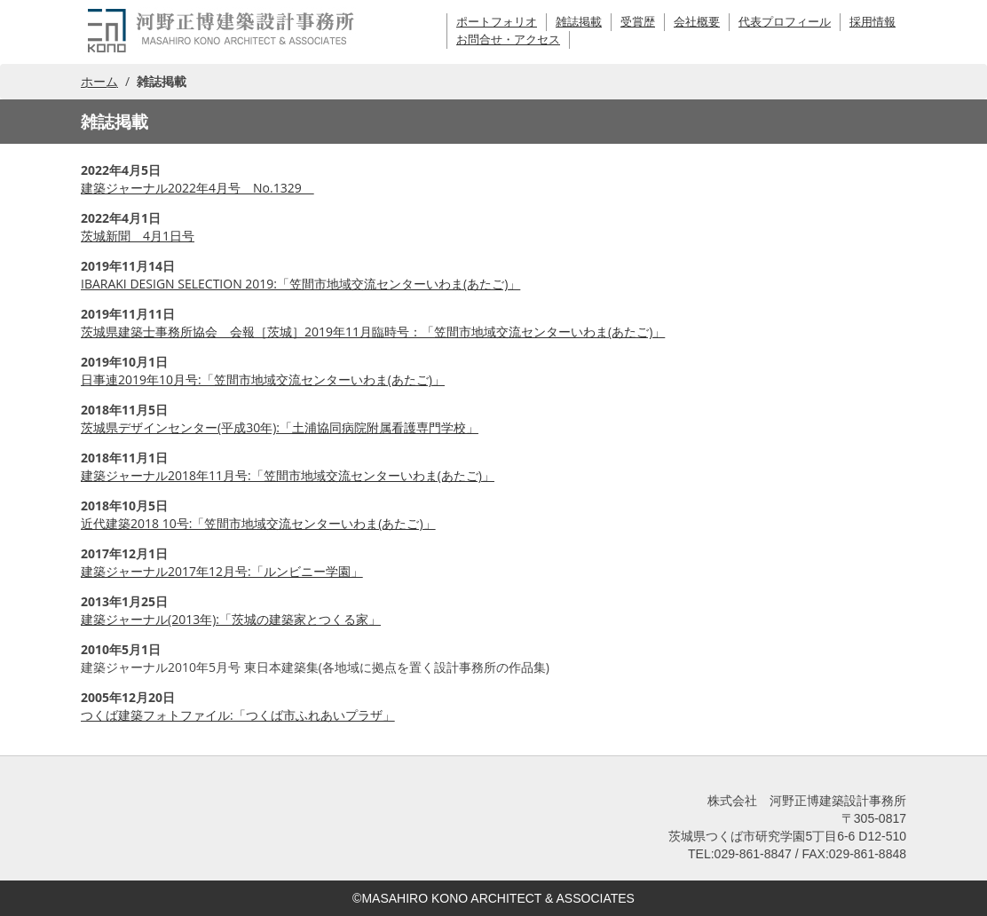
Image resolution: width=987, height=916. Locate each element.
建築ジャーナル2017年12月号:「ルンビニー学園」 (222, 571)
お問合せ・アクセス (508, 39)
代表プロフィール (784, 21)
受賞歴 (637, 21)
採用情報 (872, 21)
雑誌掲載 (579, 21)
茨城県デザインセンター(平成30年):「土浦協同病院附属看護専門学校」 (279, 427)
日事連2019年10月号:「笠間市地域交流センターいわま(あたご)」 (263, 379)
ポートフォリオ (496, 21)
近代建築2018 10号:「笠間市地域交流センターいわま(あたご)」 (258, 523)
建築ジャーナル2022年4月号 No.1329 (197, 187)
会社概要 (697, 21)
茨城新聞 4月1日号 (137, 235)
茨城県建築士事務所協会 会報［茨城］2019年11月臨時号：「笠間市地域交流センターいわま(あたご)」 (373, 331)
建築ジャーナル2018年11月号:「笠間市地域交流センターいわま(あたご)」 (287, 475)
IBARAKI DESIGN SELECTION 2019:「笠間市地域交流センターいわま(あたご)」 (300, 283)
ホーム (99, 81)
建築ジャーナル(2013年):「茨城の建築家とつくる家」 (231, 619)
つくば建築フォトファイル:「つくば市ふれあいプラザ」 (238, 715)
